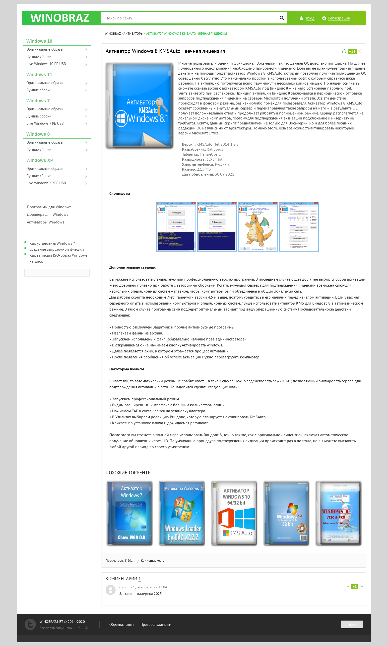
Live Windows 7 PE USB (45, 123)
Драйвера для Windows (47, 214)
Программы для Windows (49, 206)
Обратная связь (121, 624)
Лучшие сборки (38, 56)
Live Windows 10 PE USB (46, 63)
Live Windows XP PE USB (46, 183)
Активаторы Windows (45, 221)
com (122, 587)
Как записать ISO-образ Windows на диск (58, 258)
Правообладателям (156, 624)
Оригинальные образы (44, 49)
